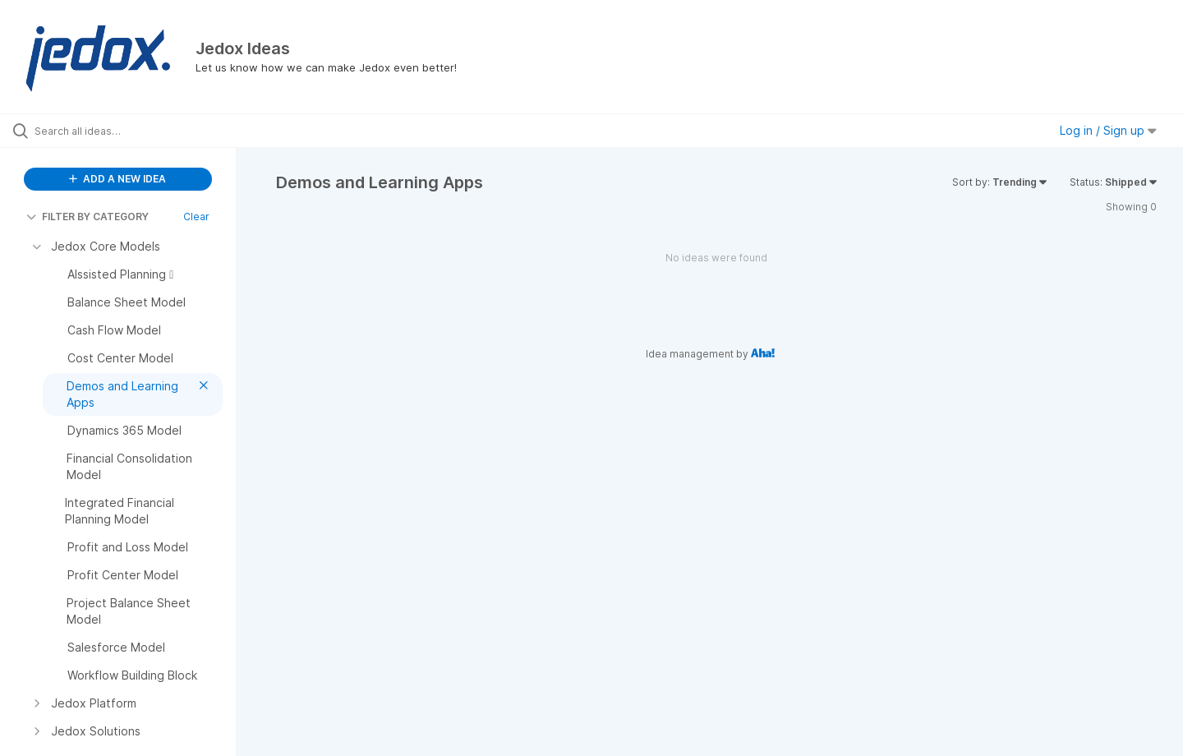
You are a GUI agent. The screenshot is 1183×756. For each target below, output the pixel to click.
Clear (196, 216)
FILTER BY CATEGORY (87, 216)
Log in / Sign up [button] (1108, 130)
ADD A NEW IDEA (117, 179)
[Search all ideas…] (139, 131)
